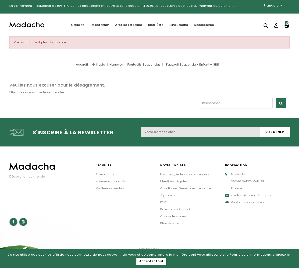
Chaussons (178, 25)
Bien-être (155, 25)
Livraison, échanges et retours (184, 174)
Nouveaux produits (111, 181)
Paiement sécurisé (175, 209)
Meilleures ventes (110, 188)
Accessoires (204, 25)
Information (236, 165)
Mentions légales (174, 181)
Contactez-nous (173, 216)
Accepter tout (151, 261)
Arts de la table (128, 25)
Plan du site (169, 223)
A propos (167, 195)
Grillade (78, 25)
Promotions (105, 174)
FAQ (163, 202)
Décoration (100, 25)
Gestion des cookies (247, 202)
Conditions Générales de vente (185, 188)
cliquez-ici (282, 254)
